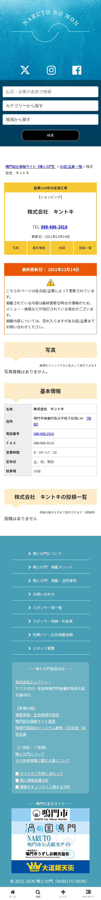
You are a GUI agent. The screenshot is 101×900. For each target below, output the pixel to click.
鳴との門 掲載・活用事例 (55, 580)
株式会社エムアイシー (33, 681)
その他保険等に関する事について (42, 760)
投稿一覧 (85, 247)
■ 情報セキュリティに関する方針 (43, 786)
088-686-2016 (54, 227)
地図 (62, 247)
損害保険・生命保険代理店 (37, 714)
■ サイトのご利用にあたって (39, 773)
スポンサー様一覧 (47, 607)
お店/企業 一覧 (71, 166)
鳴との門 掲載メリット (53, 567)
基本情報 (39, 247)
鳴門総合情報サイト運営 (35, 721)
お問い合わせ (44, 594)
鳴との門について (47, 553)
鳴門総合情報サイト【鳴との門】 (30, 166)
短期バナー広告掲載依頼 (53, 634)
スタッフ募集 (44, 648)
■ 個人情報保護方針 (32, 780)
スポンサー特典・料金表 (53, 621)
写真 (15, 247)
